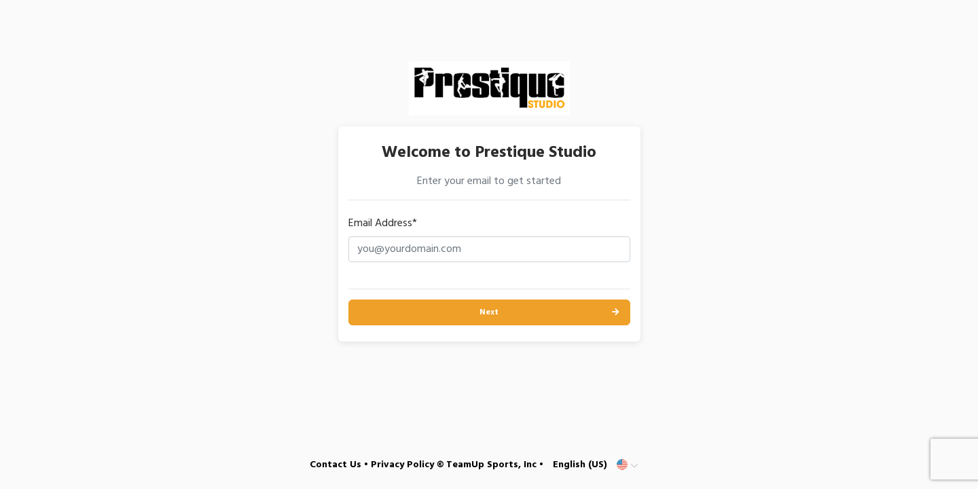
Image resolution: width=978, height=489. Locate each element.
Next (489, 312)
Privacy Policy (402, 465)
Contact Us (335, 465)
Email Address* (382, 223)
